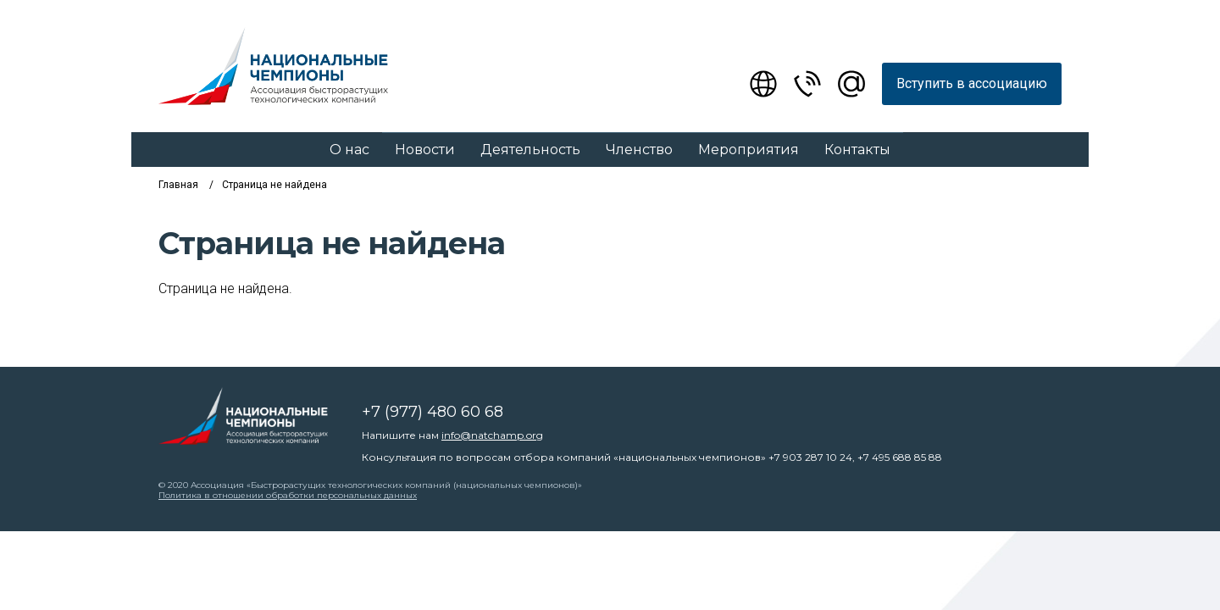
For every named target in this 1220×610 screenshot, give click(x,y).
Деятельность (530, 149)
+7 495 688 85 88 (899, 457)
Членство (639, 149)
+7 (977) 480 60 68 (432, 411)
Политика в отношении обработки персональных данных (287, 495)
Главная (178, 185)
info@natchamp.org (492, 435)
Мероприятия (748, 149)
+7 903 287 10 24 (810, 457)
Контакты (857, 149)
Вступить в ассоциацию (971, 83)
